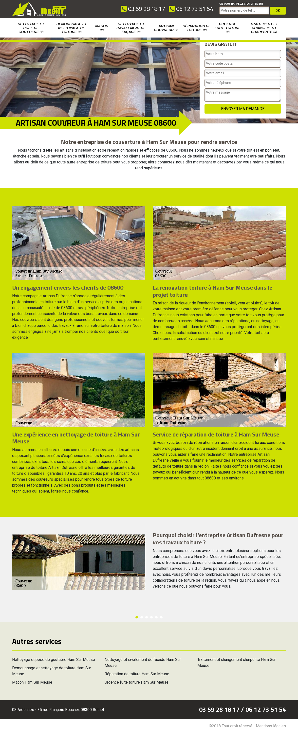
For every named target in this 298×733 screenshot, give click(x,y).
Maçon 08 (101, 28)
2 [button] (141, 617)
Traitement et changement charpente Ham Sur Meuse (236, 662)
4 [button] (151, 617)
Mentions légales (271, 726)
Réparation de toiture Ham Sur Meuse (137, 674)
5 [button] (156, 617)
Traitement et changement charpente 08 (264, 28)
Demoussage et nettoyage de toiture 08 (71, 28)
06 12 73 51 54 (191, 8)
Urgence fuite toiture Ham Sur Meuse (136, 682)
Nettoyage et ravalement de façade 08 (131, 28)
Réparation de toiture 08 (197, 28)
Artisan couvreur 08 (166, 28)
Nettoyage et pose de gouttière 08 (31, 28)
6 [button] (161, 617)
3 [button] (146, 617)
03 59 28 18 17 (143, 8)
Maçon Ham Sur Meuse (32, 682)
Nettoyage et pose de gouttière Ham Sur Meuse (53, 659)
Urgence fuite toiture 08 (228, 28)
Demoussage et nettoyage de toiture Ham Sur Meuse (51, 671)
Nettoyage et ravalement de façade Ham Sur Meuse (143, 662)
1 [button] (136, 617)
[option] (149, 562)
